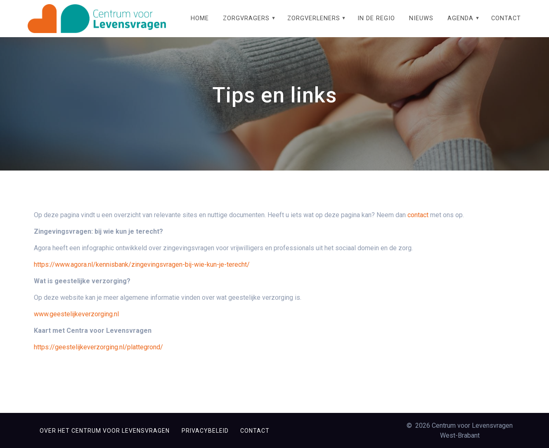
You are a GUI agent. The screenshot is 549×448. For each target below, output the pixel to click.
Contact (506, 18)
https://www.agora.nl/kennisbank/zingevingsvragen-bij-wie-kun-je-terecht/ (142, 273)
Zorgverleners (313, 18)
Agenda (460, 18)
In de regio (376, 18)
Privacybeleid (205, 430)
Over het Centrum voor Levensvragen (105, 430)
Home (200, 18)
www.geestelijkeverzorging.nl (76, 323)
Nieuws (421, 18)
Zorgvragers (246, 18)
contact (417, 224)
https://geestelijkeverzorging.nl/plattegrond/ (98, 356)
